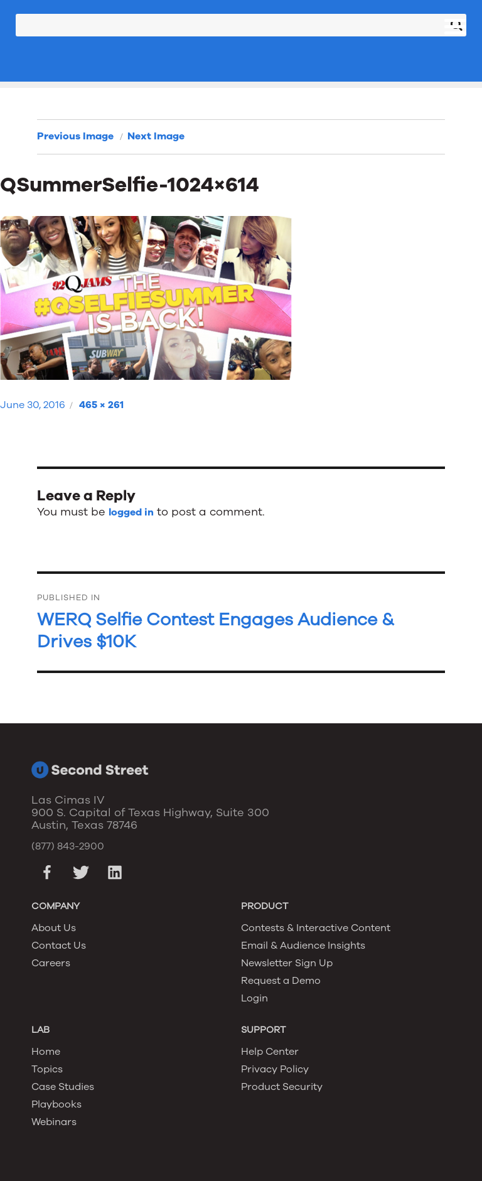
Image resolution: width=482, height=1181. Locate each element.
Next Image (156, 136)
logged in (131, 512)
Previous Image (75, 136)
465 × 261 (101, 405)
